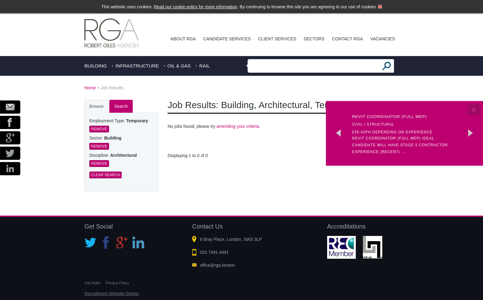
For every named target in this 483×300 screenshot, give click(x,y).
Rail (204, 65)
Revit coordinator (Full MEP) (389, 116)
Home (90, 87)
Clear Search (105, 175)
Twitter (10, 153)
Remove (99, 129)
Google (10, 137)
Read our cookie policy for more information (195, 6)
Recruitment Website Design (111, 293)
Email (10, 107)
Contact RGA (347, 38)
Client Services (277, 38)
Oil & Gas (179, 65)
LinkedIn (10, 168)
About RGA (183, 38)
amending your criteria (238, 126)
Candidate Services (227, 38)
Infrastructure (137, 65)
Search (121, 106)
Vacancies (382, 38)
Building (95, 65)
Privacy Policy (117, 283)
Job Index (92, 283)
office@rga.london (217, 265)
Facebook (10, 122)
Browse (96, 106)
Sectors (314, 38)
